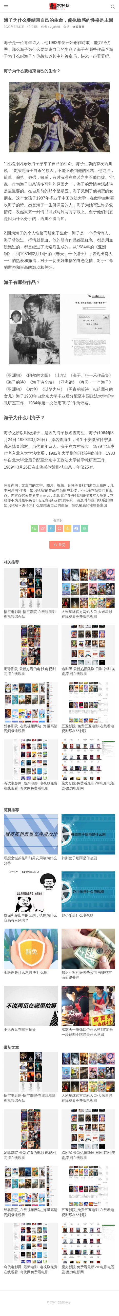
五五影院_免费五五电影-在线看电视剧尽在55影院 (88, 707)
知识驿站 (11, 505)
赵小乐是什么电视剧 (88, 894)
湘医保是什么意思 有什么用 (31, 951)
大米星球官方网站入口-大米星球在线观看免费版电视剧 (88, 593)
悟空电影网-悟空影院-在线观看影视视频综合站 (31, 593)
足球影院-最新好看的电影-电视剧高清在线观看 (31, 650)
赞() (59, 544)
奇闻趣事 (78, 27)
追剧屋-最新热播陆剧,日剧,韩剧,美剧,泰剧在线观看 (88, 650)
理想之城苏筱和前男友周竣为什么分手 (31, 839)
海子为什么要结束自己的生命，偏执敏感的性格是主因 (64, 505)
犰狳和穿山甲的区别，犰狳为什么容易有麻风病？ (31, 896)
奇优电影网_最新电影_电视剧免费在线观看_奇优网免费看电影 (31, 764)
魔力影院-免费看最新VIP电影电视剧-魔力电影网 (88, 764)
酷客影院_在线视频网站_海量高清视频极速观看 (31, 707)
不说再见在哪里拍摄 (31, 1009)
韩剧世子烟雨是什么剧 (88, 837)
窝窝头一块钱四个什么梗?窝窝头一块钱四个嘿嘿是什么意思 (88, 1011)
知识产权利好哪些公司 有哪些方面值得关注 (88, 954)
